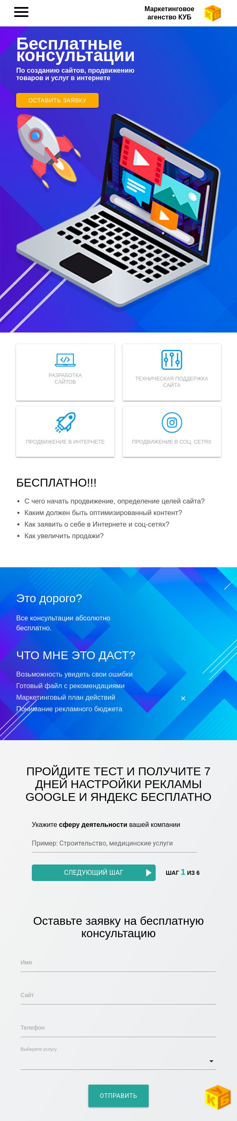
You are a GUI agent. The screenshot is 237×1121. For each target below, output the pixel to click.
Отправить (118, 1096)
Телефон (33, 1027)
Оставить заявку (57, 100)
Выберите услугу (39, 1049)
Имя (26, 962)
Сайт (27, 995)
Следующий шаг (108, 872)
